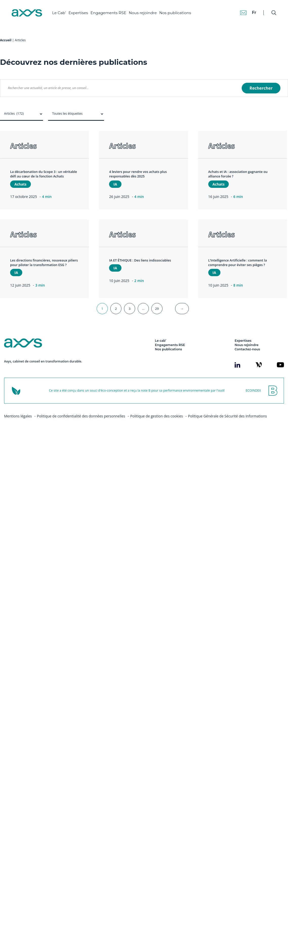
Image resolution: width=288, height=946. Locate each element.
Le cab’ (160, 356)
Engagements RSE (108, 12)
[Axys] (27, 12)
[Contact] (243, 12)
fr (254, 12)
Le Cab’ (59, 12)
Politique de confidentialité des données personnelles (81, 431)
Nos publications (175, 12)
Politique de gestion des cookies (156, 431)
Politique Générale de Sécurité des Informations (227, 431)
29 (157, 323)
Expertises (78, 12)
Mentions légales (18, 431)
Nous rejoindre (143, 12)
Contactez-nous (247, 364)
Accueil (5, 55)
